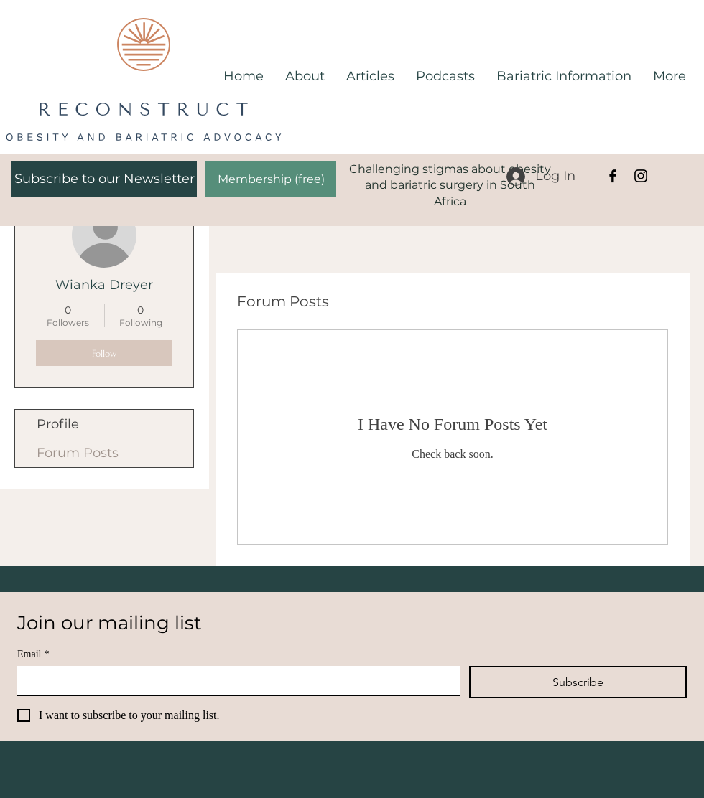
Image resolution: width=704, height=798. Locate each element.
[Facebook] (612, 175)
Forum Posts (78, 453)
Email (33, 654)
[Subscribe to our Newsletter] (104, 179)
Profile (58, 424)
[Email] (234, 680)
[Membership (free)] (270, 179)
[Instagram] (640, 175)
